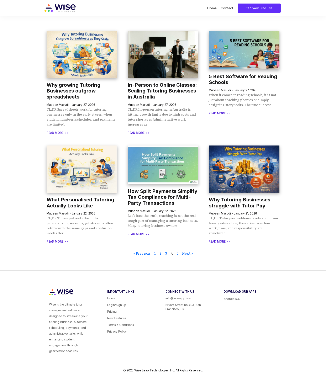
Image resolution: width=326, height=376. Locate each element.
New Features (116, 318)
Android (229, 299)
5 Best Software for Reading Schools (243, 79)
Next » (187, 253)
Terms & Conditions (120, 325)
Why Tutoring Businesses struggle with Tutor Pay (239, 203)
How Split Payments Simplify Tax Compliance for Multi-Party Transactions (162, 197)
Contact (227, 8)
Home (212, 8)
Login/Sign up (116, 305)
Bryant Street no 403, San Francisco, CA (183, 307)
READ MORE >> (57, 132)
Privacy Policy (117, 331)
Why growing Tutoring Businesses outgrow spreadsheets (73, 91)
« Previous (142, 253)
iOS (237, 299)
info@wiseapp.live (178, 298)
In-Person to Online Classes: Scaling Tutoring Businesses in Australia (162, 91)
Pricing (112, 311)
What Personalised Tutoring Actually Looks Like (80, 203)
